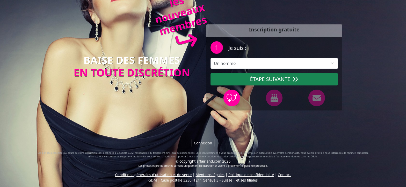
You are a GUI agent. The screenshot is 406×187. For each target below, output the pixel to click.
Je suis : (236, 47)
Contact (284, 174)
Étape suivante (274, 79)
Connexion (203, 143)
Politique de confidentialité (251, 174)
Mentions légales (209, 174)
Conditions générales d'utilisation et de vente (153, 174)
